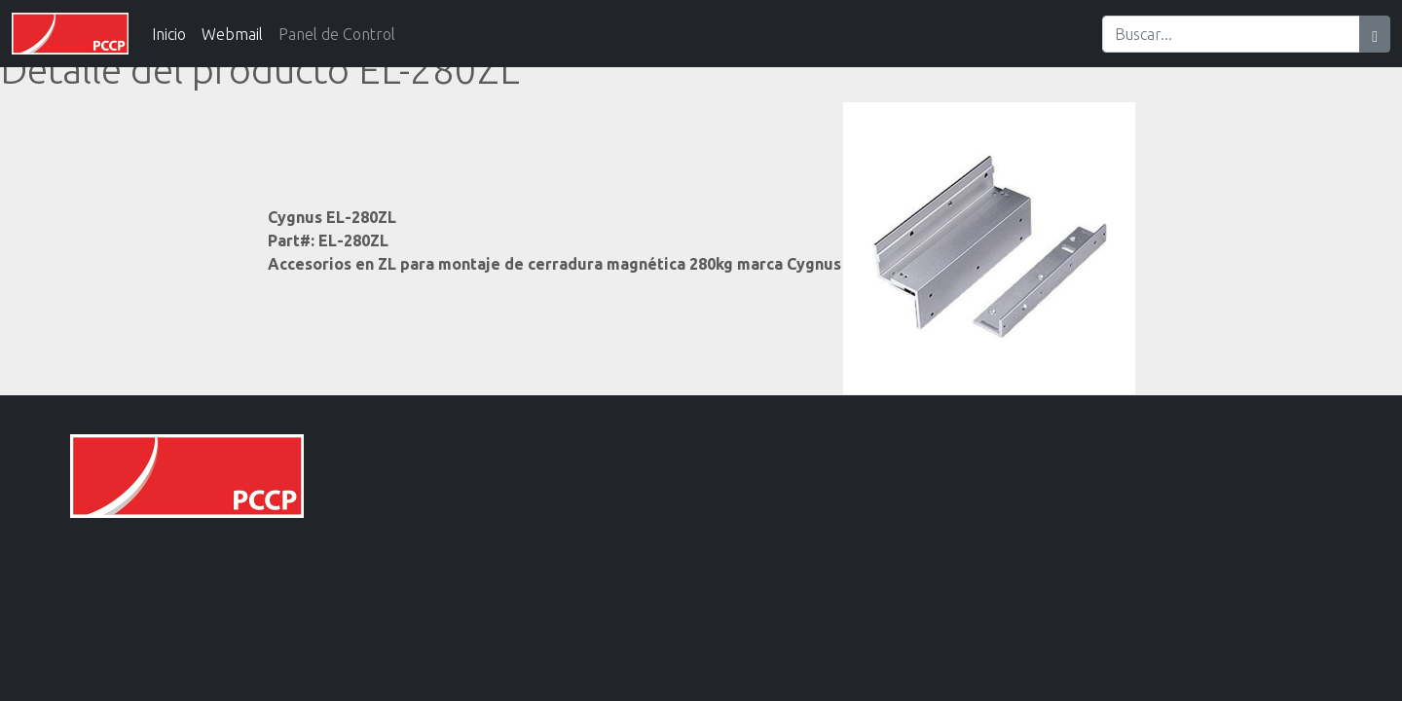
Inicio (169, 34)
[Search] (1231, 34)
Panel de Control (336, 34)
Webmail (232, 34)
